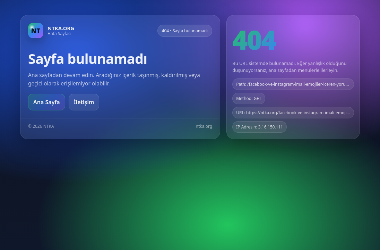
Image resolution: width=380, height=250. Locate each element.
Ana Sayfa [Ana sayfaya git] (46, 102)
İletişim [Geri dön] (84, 102)
